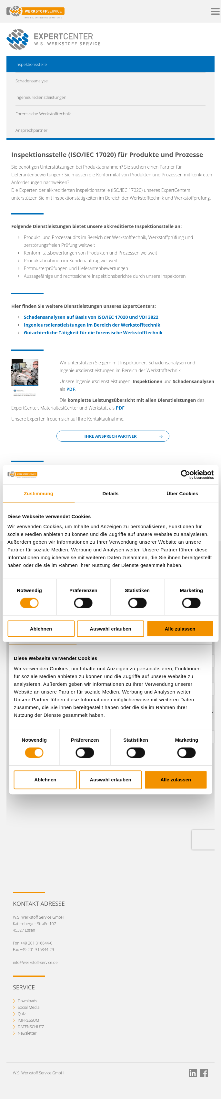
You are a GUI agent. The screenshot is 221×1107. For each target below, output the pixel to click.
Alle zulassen (180, 629)
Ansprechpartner (31, 130)
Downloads (27, 1001)
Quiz (22, 1014)
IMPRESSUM (28, 1020)
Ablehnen (41, 629)
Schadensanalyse (31, 81)
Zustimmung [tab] (38, 493)
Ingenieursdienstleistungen (40, 97)
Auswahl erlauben (110, 629)
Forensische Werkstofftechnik (43, 114)
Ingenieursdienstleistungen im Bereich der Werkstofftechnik (92, 325)
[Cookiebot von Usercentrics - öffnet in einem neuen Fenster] (185, 474)
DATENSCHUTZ (31, 1026)
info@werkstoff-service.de (35, 962)
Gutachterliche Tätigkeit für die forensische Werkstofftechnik (93, 332)
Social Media (28, 1007)
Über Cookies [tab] (182, 493)
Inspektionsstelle (31, 64)
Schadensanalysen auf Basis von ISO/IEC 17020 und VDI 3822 (91, 317)
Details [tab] (111, 493)
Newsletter (27, 1033)
